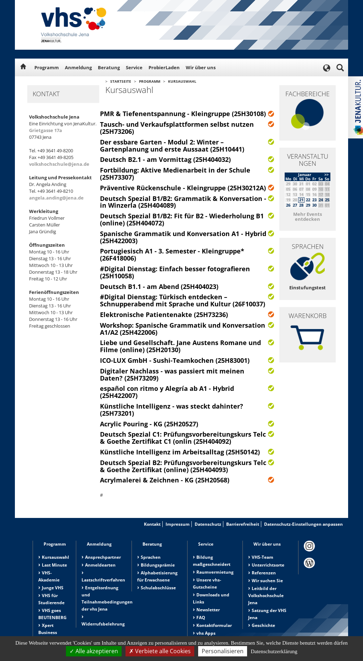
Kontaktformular (214, 625)
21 (301, 199)
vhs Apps (206, 633)
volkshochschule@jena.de (59, 164)
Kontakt (152, 524)
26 (288, 205)
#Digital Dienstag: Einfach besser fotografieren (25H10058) (175, 272)
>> (326, 174)
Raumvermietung (215, 572)
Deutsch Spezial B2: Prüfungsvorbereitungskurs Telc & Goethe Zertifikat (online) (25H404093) (183, 466)
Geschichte (263, 625)
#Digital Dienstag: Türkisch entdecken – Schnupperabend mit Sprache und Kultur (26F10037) (182, 300)
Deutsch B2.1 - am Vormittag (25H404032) (165, 159)
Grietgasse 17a (45, 130)
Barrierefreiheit (242, 524)
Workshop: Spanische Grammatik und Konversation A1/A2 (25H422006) (182, 329)
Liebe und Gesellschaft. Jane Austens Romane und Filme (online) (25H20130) (180, 346)
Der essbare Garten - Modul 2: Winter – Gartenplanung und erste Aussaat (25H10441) (172, 145)
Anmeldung (78, 67)
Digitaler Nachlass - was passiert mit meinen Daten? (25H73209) (172, 374)
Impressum (178, 524)
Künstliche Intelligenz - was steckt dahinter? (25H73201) (171, 409)
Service (134, 67)
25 (327, 199)
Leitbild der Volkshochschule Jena (266, 595)
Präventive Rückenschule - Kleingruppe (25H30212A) (183, 188)
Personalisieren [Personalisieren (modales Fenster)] (223, 651)
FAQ (200, 617)
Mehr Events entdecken (307, 216)
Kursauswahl (182, 81)
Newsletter (208, 610)
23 (314, 199)
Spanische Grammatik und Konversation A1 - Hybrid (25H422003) (183, 237)
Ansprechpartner (103, 557)
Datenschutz (208, 524)
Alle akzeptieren (93, 651)
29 (308, 205)
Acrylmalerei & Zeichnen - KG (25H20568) (164, 480)
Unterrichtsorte (268, 565)
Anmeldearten (100, 565)
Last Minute (54, 565)
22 (308, 199)
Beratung (109, 67)
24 (321, 199)
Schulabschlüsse (158, 588)
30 (314, 205)
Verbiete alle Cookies (160, 651)
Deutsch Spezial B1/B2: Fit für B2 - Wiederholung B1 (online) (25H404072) (182, 219)
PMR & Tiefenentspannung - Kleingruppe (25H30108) (183, 113)
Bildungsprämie (158, 565)
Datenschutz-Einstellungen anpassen (303, 524)
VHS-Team (262, 557)
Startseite (120, 81)
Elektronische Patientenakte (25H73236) (164, 314)
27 (295, 205)
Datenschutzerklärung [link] (274, 651)
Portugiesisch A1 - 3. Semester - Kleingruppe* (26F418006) (172, 254)
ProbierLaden (164, 67)
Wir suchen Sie (267, 581)
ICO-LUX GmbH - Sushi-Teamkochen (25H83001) (175, 360)
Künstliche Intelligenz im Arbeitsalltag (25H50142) (180, 452)
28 (301, 205)
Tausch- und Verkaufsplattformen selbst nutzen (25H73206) (177, 128)
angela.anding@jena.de (56, 198)
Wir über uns (201, 67)
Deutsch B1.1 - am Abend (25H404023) (159, 286)
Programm (46, 67)
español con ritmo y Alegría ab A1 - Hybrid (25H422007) (167, 392)
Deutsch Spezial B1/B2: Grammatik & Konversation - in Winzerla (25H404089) (183, 202)
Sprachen (151, 557)
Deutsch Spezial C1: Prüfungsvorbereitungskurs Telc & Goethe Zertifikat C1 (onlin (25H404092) (183, 438)
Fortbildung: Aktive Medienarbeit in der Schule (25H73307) (175, 173)
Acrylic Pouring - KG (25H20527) (149, 424)
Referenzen (264, 573)
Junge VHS (52, 588)
